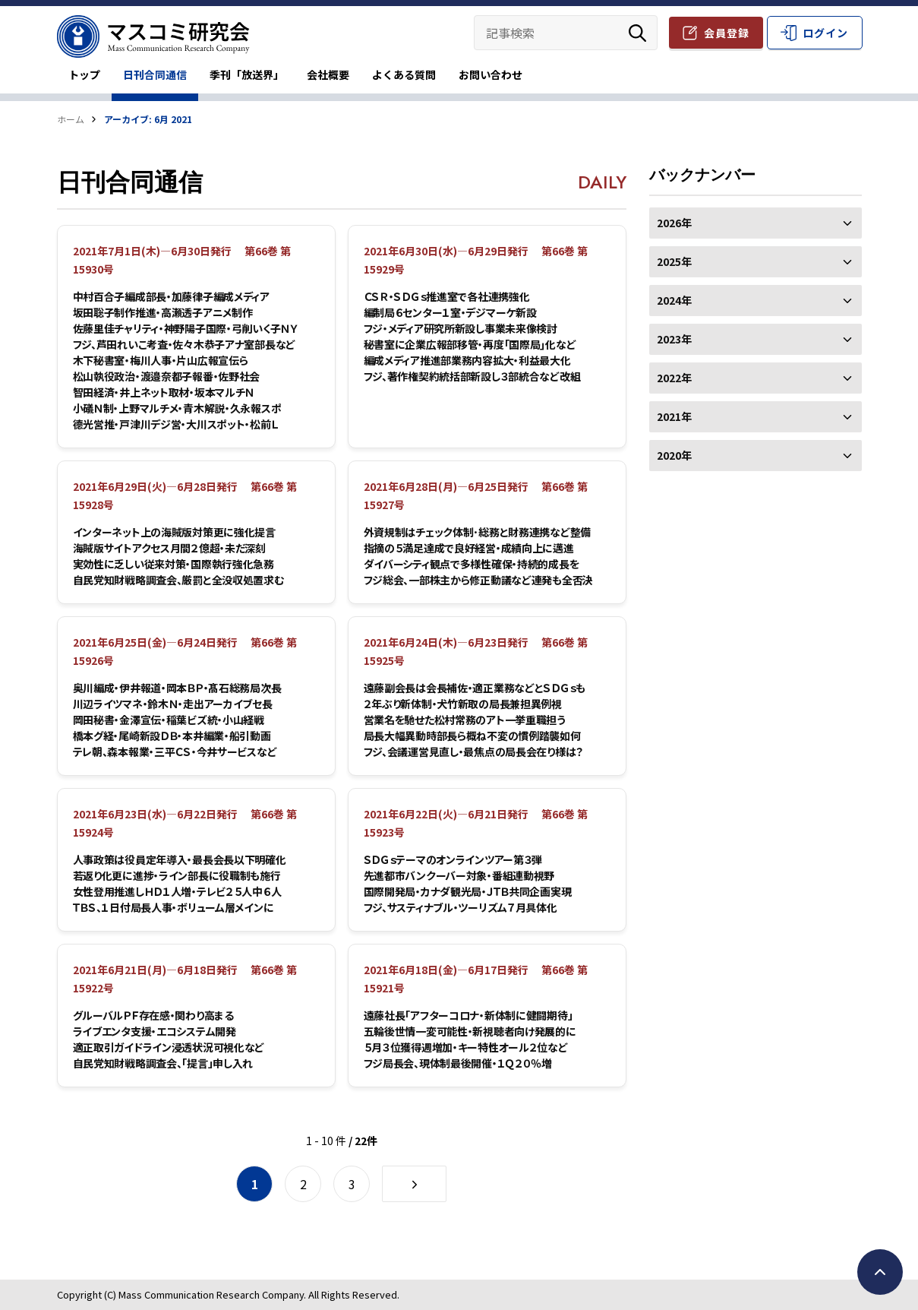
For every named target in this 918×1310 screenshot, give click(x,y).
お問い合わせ (490, 74)
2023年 (755, 338)
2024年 (755, 300)
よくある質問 (404, 74)
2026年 (755, 222)
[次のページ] (414, 1184)
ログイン (825, 32)
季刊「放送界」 (247, 74)
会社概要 (328, 74)
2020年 (755, 455)
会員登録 (726, 32)
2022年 (755, 377)
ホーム (70, 118)
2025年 (755, 261)
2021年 (755, 416)
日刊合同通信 (155, 74)
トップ (84, 74)
